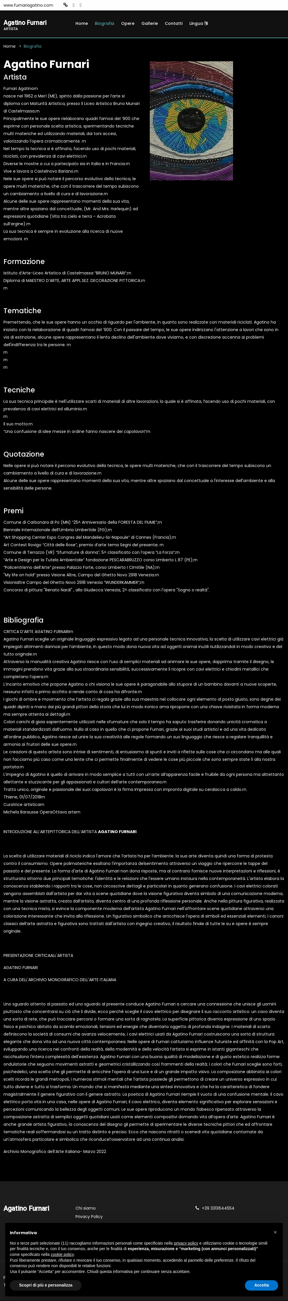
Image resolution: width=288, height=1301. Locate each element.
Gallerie (149, 23)
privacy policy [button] (186, 1243)
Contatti (173, 23)
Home (81, 23)
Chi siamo (85, 1209)
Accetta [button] (261, 1285)
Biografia (104, 23)
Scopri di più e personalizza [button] (45, 1285)
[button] (275, 1232)
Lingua (198, 23)
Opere (127, 23)
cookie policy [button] (62, 1254)
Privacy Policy (89, 1217)
